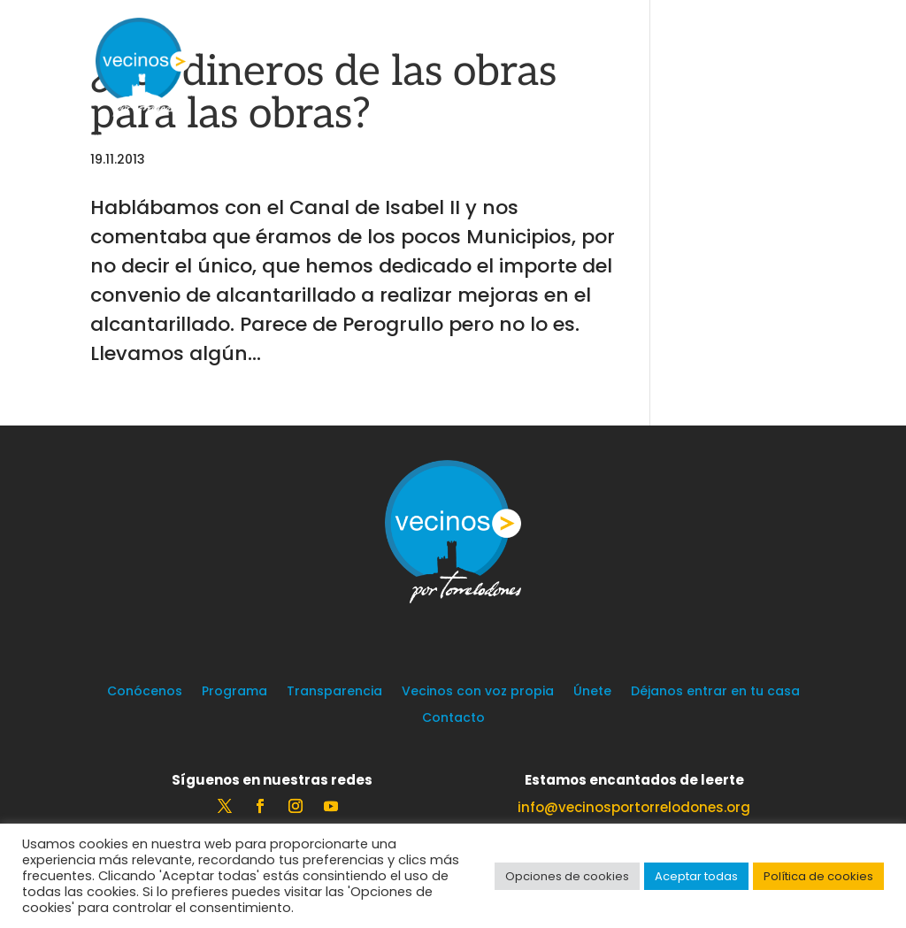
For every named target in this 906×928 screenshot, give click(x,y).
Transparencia (334, 692)
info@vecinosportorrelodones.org (634, 807)
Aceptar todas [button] (696, 876)
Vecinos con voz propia (478, 692)
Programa (234, 692)
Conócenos (144, 692)
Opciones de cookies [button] (567, 876)
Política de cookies (818, 876)
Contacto (453, 718)
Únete (592, 692)
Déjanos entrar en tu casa (715, 692)
